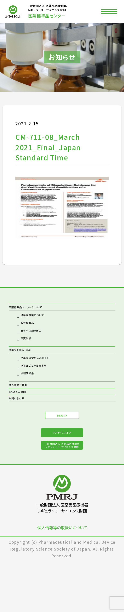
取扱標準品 (33, 330)
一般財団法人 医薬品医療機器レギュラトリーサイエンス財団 (62, 492)
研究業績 (30, 345)
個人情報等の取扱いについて (62, 578)
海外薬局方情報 (26, 399)
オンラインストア (62, 471)
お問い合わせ (23, 424)
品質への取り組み (40, 338)
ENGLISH (62, 447)
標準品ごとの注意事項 (44, 378)
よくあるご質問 (24, 411)
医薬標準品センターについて (39, 310)
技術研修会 (33, 386)
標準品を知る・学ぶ (29, 358)
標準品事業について (42, 322)
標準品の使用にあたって (46, 371)
